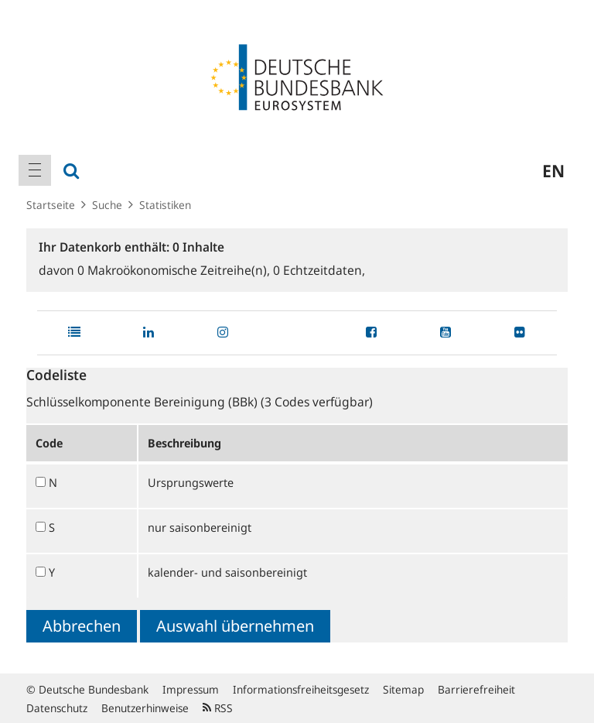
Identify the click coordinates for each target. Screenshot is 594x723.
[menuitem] (35, 170)
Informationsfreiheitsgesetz (301, 689)
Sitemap (403, 689)
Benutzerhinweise (145, 708)
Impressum (190, 689)
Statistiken (165, 204)
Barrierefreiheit (476, 689)
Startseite (50, 204)
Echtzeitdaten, (319, 270)
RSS (218, 708)
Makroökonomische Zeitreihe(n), (175, 270)
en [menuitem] (553, 170)
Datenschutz (56, 708)
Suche (107, 204)
